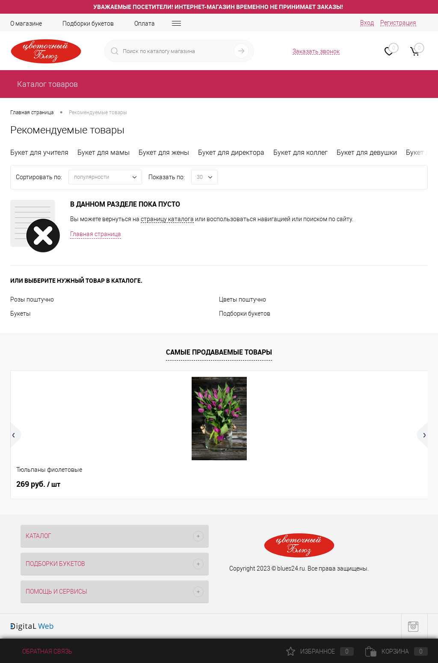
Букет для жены (164, 152)
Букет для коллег (300, 152)
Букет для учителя (39, 152)
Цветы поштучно (242, 299)
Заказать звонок (316, 51)
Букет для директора (231, 152)
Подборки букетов (88, 23)
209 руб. (247, 484)
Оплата (144, 23)
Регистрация (398, 22)
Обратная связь (41, 651)
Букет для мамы (103, 152)
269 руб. (38, 484)
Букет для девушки (367, 152)
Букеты (20, 313)
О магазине (26, 23)
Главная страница (95, 234)
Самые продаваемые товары (219, 352)
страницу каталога (167, 219)
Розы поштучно (32, 299)
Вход (367, 22)
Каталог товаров (46, 84)
